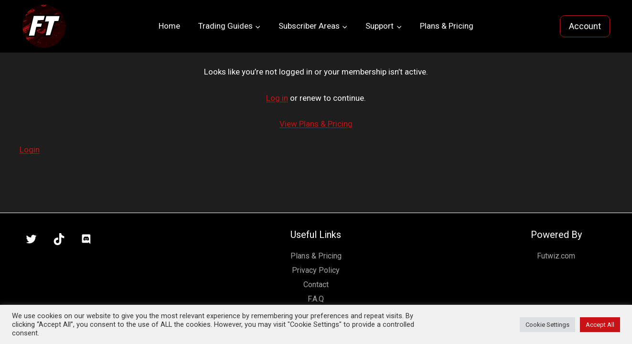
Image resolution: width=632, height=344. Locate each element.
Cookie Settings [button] (547, 324)
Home (169, 26)
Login (30, 149)
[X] (31, 239)
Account (585, 26)
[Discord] (86, 239)
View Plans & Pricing (316, 124)
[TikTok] (59, 239)
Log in (277, 98)
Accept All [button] (600, 324)
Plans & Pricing (446, 26)
